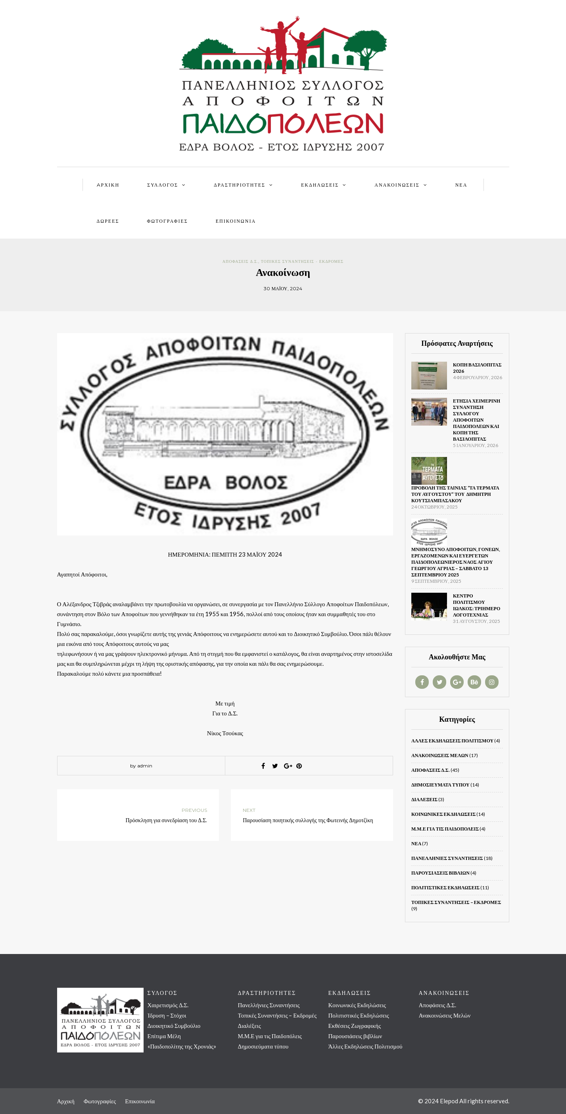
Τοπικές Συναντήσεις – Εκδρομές (456, 902)
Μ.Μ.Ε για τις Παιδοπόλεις (445, 829)
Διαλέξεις (424, 799)
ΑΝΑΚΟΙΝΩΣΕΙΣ (396, 185)
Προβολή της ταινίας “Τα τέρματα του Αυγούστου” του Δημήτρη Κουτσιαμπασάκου (455, 494)
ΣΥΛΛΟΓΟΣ (162, 185)
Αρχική (66, 1100)
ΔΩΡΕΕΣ (108, 221)
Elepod (449, 1100)
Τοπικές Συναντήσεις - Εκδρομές (302, 261)
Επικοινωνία (236, 221)
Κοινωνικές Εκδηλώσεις (443, 814)
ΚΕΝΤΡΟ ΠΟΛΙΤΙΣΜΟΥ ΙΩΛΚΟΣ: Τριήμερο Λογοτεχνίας (476, 605)
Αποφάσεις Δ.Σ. (240, 261)
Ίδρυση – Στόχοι (167, 1015)
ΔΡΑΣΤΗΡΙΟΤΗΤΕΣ (239, 185)
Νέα (416, 843)
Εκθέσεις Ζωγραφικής (354, 1025)
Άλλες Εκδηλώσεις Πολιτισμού (452, 741)
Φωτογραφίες (100, 1100)
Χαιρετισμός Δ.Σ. (168, 1004)
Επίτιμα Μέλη (164, 1035)
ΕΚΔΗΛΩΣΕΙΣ (320, 185)
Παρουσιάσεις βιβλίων (440, 873)
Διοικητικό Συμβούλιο (174, 1025)
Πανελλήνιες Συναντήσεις (447, 858)
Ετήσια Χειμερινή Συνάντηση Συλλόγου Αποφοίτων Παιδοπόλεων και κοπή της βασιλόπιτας (476, 420)
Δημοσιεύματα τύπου (440, 785)
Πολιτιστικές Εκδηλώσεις (445, 887)
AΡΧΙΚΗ (108, 185)
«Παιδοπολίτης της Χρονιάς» (182, 1046)
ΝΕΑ (461, 185)
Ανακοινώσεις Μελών (439, 755)
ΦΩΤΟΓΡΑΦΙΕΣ (167, 221)
